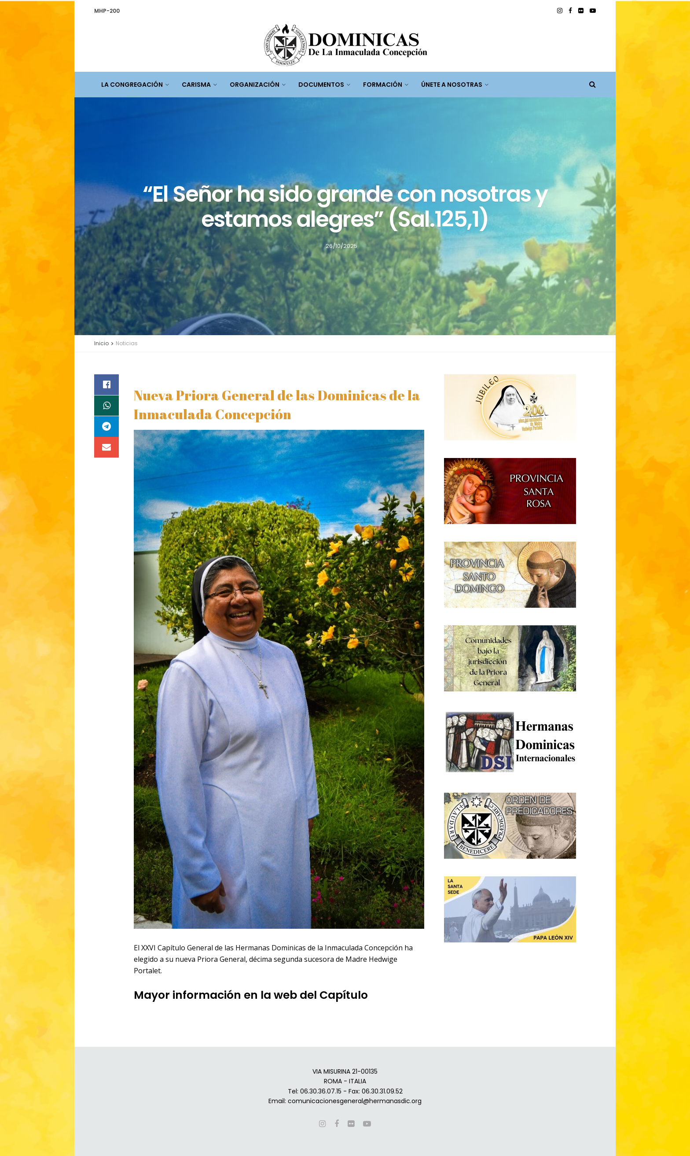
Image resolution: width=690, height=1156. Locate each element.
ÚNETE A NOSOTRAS (451, 84)
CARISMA (196, 84)
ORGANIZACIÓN (254, 84)
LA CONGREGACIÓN (132, 84)
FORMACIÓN (382, 84)
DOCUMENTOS (321, 84)
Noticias (127, 343)
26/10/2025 (341, 245)
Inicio (101, 343)
